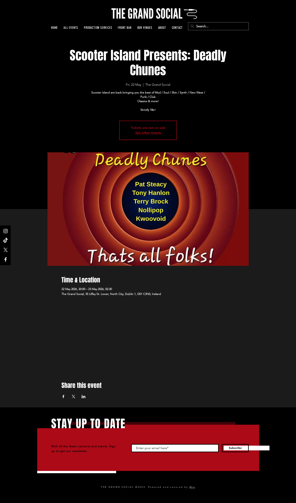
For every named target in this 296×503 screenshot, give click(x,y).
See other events (148, 133)
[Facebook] (5, 259)
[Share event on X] (73, 396)
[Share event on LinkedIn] (84, 396)
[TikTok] (5, 240)
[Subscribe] (235, 448)
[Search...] (218, 26)
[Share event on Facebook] (63, 396)
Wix (192, 487)
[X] (5, 250)
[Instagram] (5, 231)
